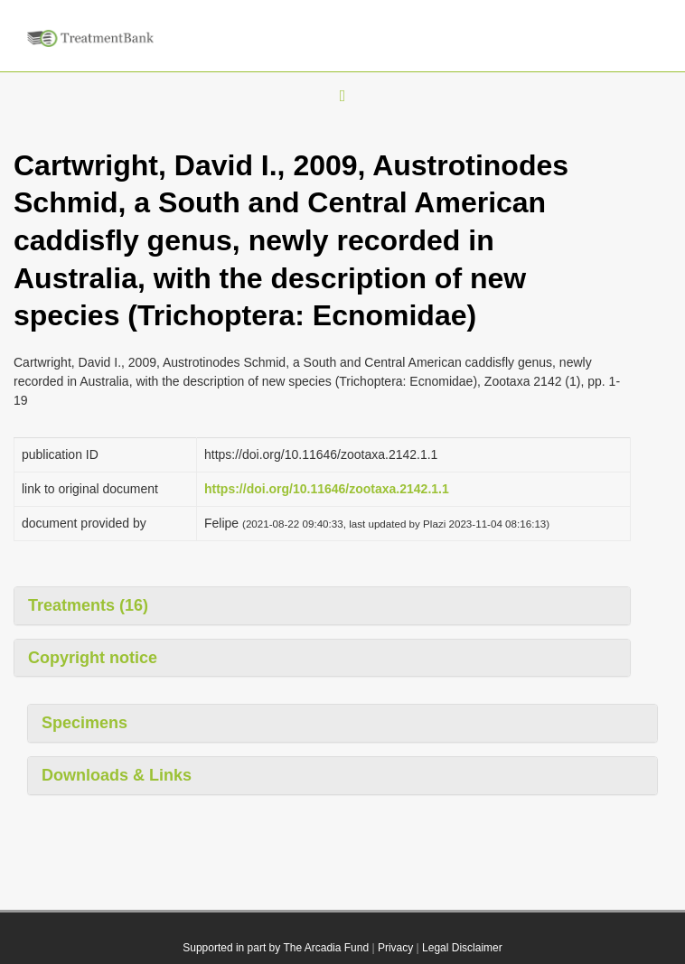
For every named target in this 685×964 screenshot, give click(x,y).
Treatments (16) (88, 605)
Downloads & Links (117, 775)
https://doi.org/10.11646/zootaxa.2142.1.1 (326, 489)
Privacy (395, 947)
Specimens (84, 723)
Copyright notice (92, 658)
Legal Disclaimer (462, 947)
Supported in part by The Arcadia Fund (276, 947)
